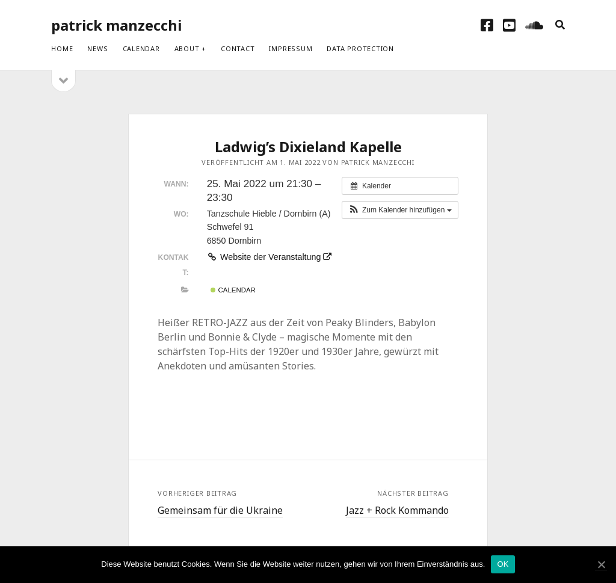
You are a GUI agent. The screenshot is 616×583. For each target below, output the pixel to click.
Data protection (360, 48)
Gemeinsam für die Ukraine (220, 510)
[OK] (601, 564)
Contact (237, 48)
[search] (560, 25)
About (187, 48)
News (97, 48)
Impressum (290, 48)
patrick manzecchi (116, 25)
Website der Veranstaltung (269, 257)
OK (502, 564)
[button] (400, 210)
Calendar (141, 48)
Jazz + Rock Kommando (397, 510)
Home (62, 48)
